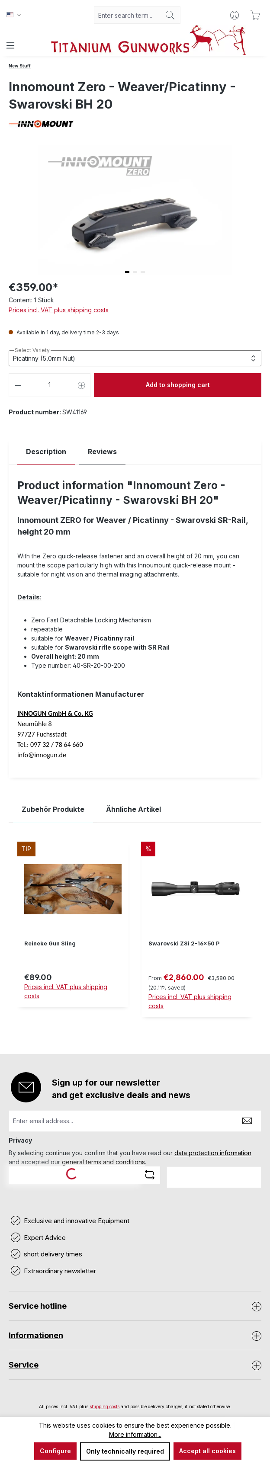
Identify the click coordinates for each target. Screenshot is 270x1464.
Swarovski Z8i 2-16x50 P (183, 943)
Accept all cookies (207, 1450)
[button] (127, 272)
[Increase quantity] (82, 385)
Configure (55, 1450)
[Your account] (234, 15)
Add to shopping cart (178, 384)
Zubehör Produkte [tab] (53, 809)
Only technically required (125, 1451)
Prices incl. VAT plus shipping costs (59, 310)
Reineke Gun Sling (50, 943)
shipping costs (104, 1406)
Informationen (36, 1335)
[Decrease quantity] (18, 385)
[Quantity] (49, 385)
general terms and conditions (103, 1162)
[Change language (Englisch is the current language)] (13, 15)
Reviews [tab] (102, 451)
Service (24, 1364)
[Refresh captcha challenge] (149, 1175)
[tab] (46, 452)
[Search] (170, 15)
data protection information (212, 1152)
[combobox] (127, 15)
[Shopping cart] (255, 15)
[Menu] (10, 45)
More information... (135, 1434)
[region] (135, 936)
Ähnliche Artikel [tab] (133, 809)
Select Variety (32, 350)
